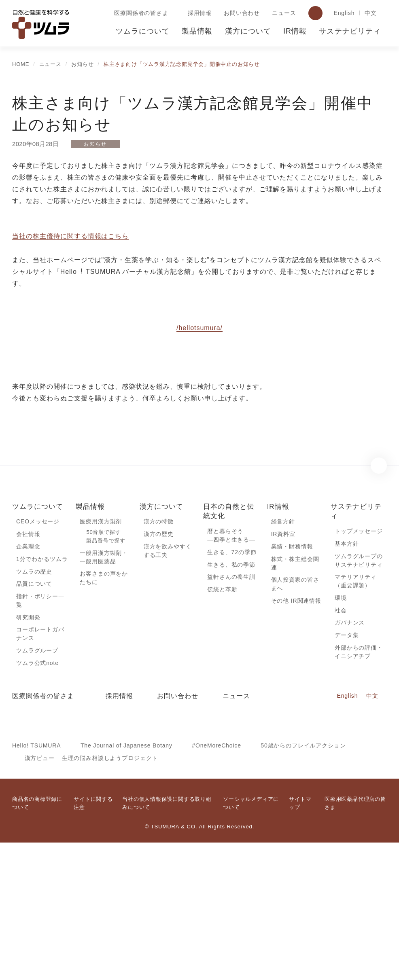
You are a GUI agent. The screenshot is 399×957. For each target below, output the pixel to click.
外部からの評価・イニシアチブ (359, 765)
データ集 (347, 748)
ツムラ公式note (38, 777)
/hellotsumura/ (199, 437)
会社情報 (28, 644)
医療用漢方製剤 (101, 631)
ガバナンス (350, 735)
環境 (341, 709)
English (342, 13)
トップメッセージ (359, 641)
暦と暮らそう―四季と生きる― (231, 645)
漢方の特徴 (159, 631)
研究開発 (28, 730)
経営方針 (283, 631)
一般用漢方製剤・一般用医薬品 (104, 667)
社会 (341, 722)
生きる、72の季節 (232, 662)
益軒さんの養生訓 (231, 688)
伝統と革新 (222, 701)
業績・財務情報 (292, 657)
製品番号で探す (105, 651)
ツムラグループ (36, 764)
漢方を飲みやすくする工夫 (168, 661)
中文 (371, 13)
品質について (34, 695)
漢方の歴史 (159, 644)
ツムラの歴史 (34, 682)
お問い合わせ (240, 13)
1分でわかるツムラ (42, 670)
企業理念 (28, 657)
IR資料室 (283, 644)
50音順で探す (103, 642)
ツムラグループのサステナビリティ (358, 671)
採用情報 (198, 13)
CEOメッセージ (37, 631)
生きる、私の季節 (231, 675)
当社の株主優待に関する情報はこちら (70, 236)
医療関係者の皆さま (139, 13)
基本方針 (347, 654)
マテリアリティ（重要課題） (355, 692)
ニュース (282, 13)
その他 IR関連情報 (296, 713)
